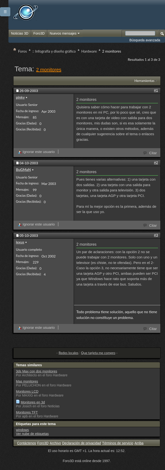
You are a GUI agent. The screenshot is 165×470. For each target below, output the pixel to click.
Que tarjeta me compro (98, 353)
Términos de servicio (117, 443)
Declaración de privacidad (81, 443)
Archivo (55, 443)
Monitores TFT (27, 412)
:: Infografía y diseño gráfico (54, 51)
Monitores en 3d (33, 402)
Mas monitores (27, 381)
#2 (156, 162)
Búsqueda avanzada (144, 40)
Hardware (89, 51)
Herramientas (144, 81)
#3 (156, 235)
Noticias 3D (19, 33)
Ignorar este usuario (36, 152)
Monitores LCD (27, 391)
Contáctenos (26, 443)
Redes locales (68, 353)
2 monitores (48, 69)
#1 (156, 90)
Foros (22, 51)
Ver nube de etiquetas (32, 434)
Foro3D (39, 33)
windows (22, 430)
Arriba (138, 443)
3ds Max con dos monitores (36, 371)
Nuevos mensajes (65, 34)
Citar (150, 152)
